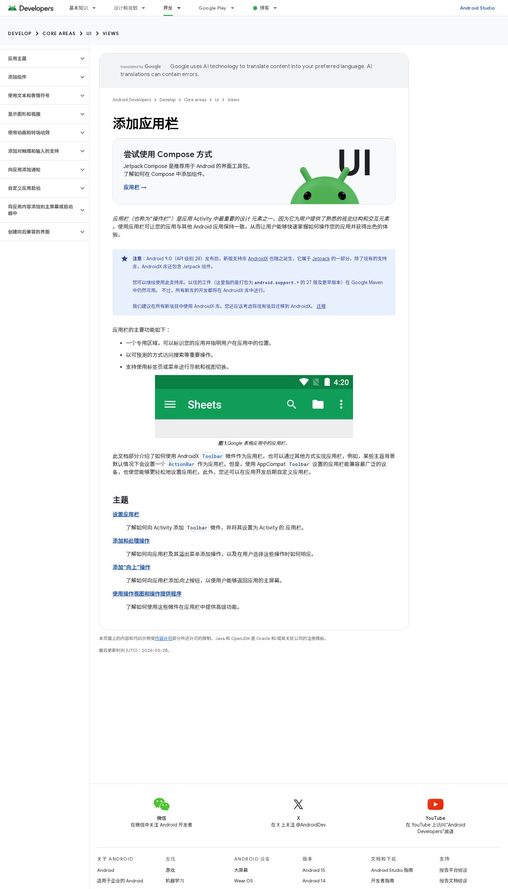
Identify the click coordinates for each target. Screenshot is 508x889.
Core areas (59, 33)
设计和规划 (125, 8)
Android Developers (132, 100)
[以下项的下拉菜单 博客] (278, 8)
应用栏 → (135, 187)
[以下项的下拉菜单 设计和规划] (146, 8)
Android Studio (477, 8)
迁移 (321, 306)
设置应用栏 (126, 514)
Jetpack (321, 259)
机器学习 (175, 881)
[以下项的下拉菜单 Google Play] (235, 8)
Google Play (213, 8)
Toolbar (212, 456)
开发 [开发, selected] (168, 8)
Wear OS (243, 881)
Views (111, 33)
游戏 (170, 870)
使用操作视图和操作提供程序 (147, 594)
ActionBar (181, 464)
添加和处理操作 (131, 541)
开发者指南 (382, 881)
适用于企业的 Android (120, 881)
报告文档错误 (453, 881)
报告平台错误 (453, 870)
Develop (20, 33)
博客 (265, 8)
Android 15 (313, 870)
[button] (39, 58)
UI (89, 33)
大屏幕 (241, 870)
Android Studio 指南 (392, 870)
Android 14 (314, 881)
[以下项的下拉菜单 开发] (182, 8)
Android (105, 870)
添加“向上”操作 (131, 567)
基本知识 (78, 8)
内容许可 (163, 638)
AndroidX (258, 259)
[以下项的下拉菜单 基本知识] (97, 8)
